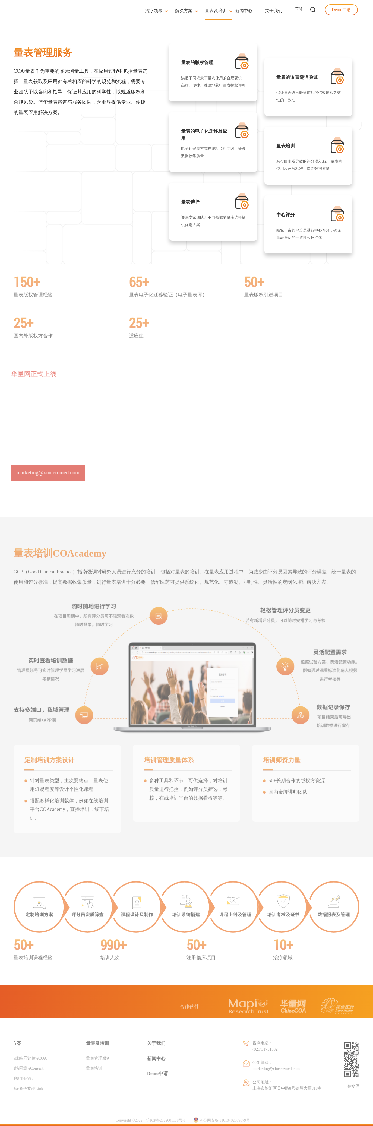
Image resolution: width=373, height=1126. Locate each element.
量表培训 (81, 1068)
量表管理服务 (85, 1058)
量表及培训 (84, 1043)
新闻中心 (143, 1058)
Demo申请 (144, 1073)
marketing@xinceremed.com (302, 1068)
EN (298, 9)
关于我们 (143, 1043)
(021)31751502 (291, 1049)
